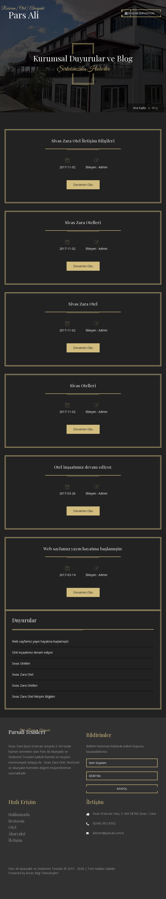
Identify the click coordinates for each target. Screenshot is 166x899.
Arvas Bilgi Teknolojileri (42, 873)
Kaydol (122, 789)
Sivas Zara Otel (83, 304)
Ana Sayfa (139, 108)
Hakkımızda (19, 814)
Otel (12, 827)
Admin (103, 167)
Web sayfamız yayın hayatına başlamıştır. (83, 548)
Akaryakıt (17, 833)
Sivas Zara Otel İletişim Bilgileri (83, 140)
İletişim (15, 840)
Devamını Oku (83, 185)
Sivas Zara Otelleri (83, 222)
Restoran (16, 821)
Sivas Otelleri (83, 385)
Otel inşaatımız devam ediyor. (83, 467)
